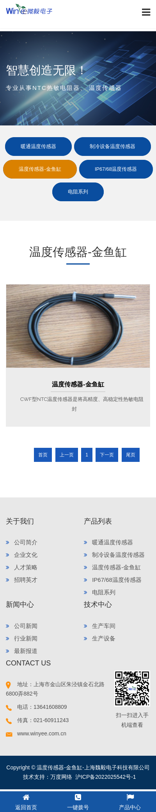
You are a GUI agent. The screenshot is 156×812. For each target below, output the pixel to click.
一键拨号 (78, 800)
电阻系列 (78, 192)
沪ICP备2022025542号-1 (105, 777)
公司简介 (21, 542)
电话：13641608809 (36, 707)
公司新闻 (21, 625)
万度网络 (61, 777)
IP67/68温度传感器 (116, 169)
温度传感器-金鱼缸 (40, 169)
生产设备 (99, 638)
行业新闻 (21, 638)
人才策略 (21, 567)
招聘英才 (21, 579)
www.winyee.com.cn (36, 733)
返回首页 (26, 800)
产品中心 (130, 800)
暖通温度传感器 (38, 146)
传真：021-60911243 (37, 720)
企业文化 (21, 554)
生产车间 (99, 625)
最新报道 (21, 650)
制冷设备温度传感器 (112, 146)
